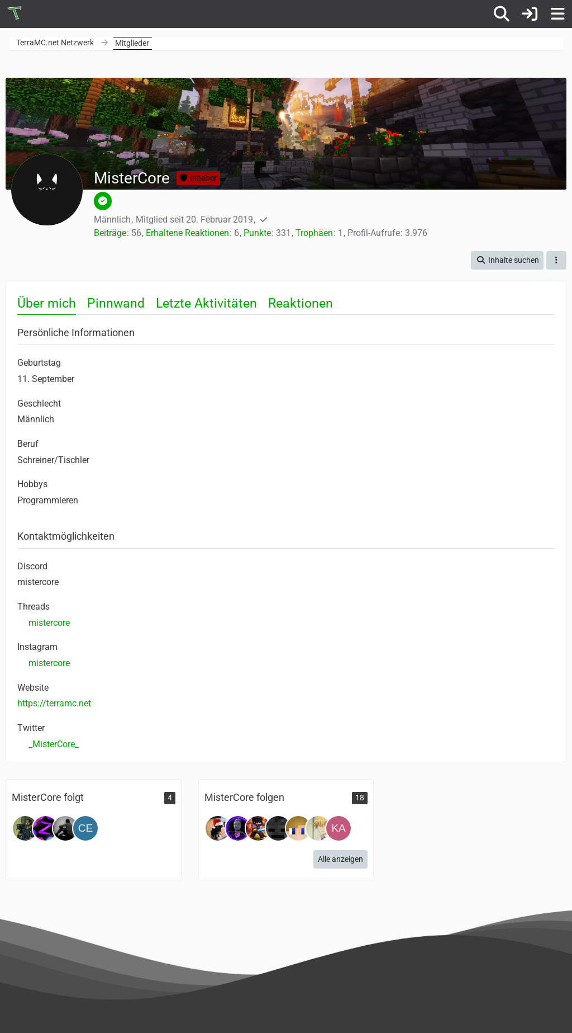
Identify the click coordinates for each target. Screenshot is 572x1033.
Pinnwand (116, 303)
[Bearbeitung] (258, 828)
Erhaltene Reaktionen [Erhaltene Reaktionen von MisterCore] (187, 233)
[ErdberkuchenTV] (217, 828)
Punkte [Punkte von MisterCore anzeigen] (257, 233)
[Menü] (557, 14)
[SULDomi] (238, 828)
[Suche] (501, 14)
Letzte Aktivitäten (206, 303)
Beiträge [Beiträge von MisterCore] (110, 233)
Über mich (46, 303)
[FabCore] (65, 828)
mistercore (49, 622)
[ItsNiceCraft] (298, 828)
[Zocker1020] (45, 828)
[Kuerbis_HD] (278, 828)
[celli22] (85, 828)
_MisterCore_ (53, 744)
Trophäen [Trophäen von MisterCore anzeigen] (314, 233)
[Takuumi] (318, 828)
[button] (507, 260)
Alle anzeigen (340, 859)
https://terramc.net (54, 703)
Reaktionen (300, 303)
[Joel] (25, 828)
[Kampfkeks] (338, 828)
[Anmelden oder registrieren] (529, 14)
